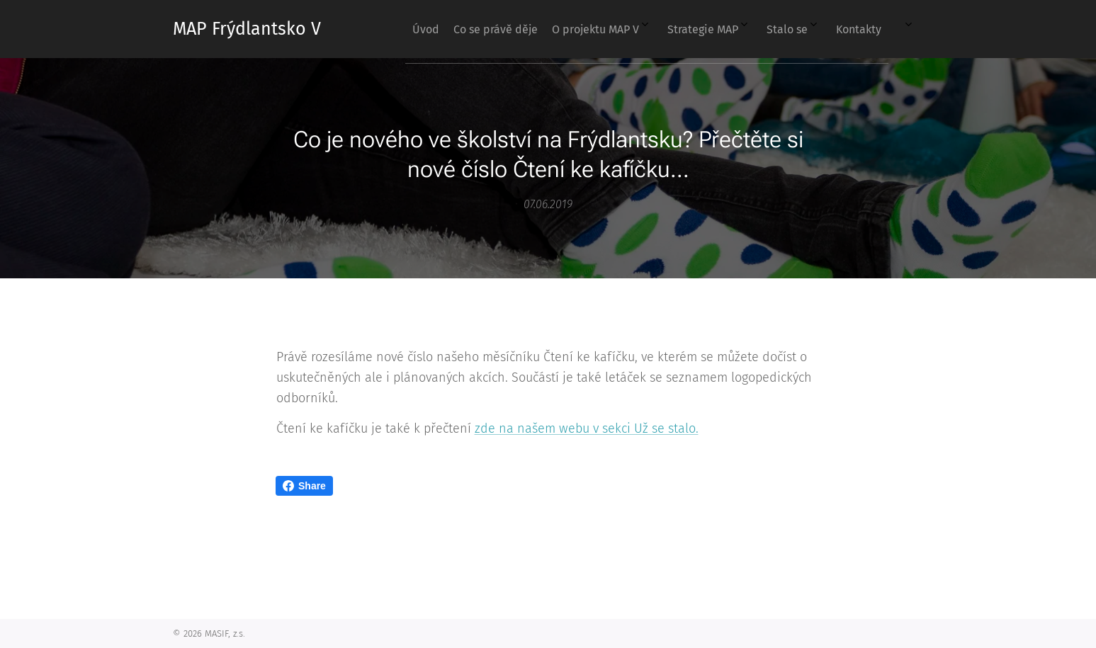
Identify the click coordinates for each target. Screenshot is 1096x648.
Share (304, 485)
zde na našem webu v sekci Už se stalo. (586, 428)
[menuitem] (728, 29)
